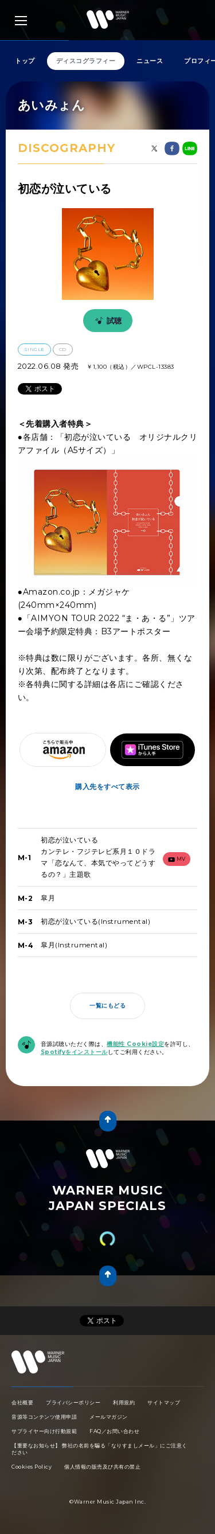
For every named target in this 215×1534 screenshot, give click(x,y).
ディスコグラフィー (86, 61)
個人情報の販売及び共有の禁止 (102, 1466)
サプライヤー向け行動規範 (44, 1431)
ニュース (149, 61)
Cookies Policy (31, 1466)
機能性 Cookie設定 (135, 1044)
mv (177, 859)
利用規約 (124, 1402)
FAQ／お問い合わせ (114, 1431)
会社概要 (22, 1402)
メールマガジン (108, 1417)
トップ (25, 61)
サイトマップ (163, 1402)
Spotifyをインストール (74, 1052)
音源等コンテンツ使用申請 (44, 1417)
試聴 (107, 320)
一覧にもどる (107, 1005)
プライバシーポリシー (73, 1402)
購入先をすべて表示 (107, 786)
